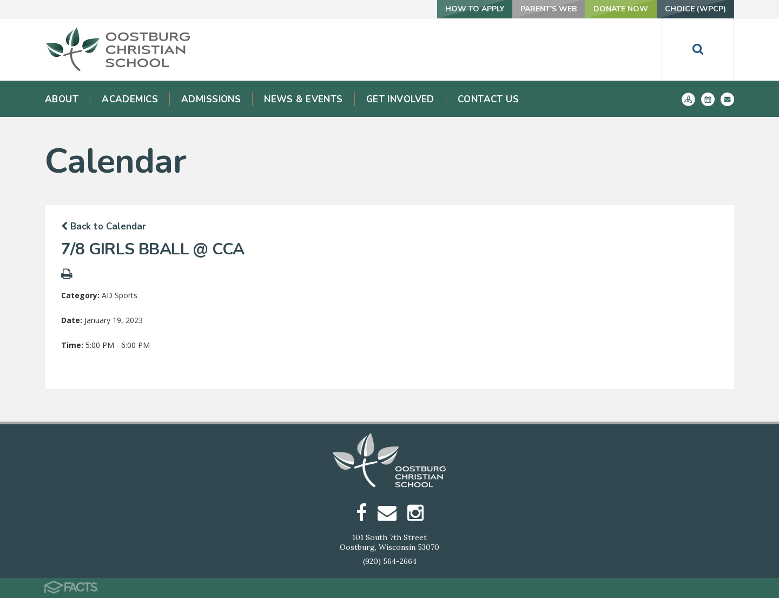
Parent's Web (548, 9)
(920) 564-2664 (390, 561)
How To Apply (474, 9)
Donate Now (620, 9)
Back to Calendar (103, 226)
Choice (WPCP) (695, 9)
